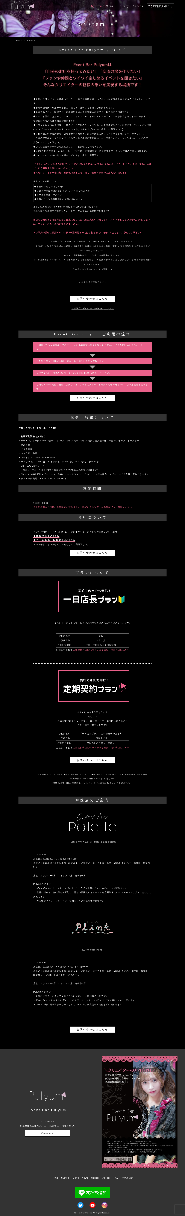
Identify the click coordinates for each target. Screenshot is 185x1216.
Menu (110, 6)
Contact (47, 1133)
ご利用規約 (127, 1178)
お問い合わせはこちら (92, 298)
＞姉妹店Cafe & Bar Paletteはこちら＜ (92, 308)
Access (138, 6)
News (85, 1178)
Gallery (123, 6)
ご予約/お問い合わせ (160, 6)
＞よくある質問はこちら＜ (93, 282)
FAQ (116, 1178)
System (96, 6)
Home (19, 40)
